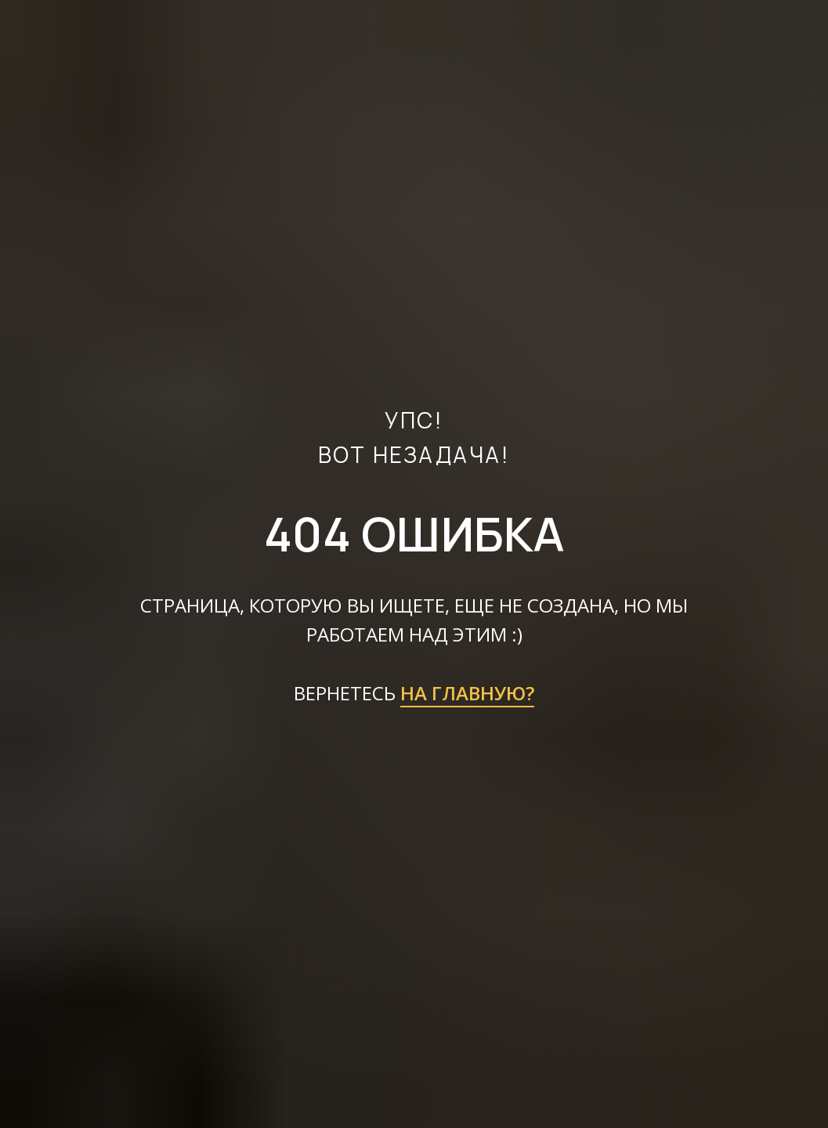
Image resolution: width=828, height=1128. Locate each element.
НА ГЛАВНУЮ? (467, 693)
